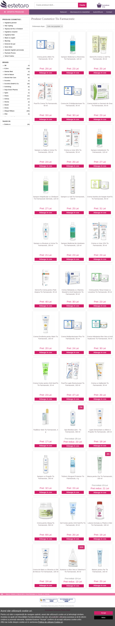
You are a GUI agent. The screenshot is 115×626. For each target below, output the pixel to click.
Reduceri (63, 12)
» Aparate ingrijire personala (12, 50)
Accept (103, 613)
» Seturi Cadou (7, 56)
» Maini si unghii (8, 38)
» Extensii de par (8, 44)
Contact (109, 12)
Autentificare (98, 12)
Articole (13, 594)
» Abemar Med (7, 71)
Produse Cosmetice (11, 19)
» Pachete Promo (8, 53)
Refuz (103, 617)
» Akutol (5, 105)
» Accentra (5, 80)
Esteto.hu (40, 594)
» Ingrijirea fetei (8, 35)
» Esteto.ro (5, 124)
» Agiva (4, 93)
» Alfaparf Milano (7, 111)
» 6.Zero (5, 68)
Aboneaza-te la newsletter (80, 12)
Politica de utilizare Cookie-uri (50, 622)
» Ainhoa (5, 99)
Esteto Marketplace (31, 594)
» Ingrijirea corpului (9, 32)
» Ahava (4, 96)
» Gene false (6, 47)
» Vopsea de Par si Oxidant (12, 29)
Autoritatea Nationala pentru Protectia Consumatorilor (57, 606)
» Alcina (4, 108)
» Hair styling (7, 26)
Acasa (7, 594)
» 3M (3, 65)
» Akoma (5, 102)
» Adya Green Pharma (9, 90)
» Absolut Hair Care (8, 77)
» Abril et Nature (7, 74)
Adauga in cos (45, 73)
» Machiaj (5, 41)
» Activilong (6, 87)
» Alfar (4, 114)
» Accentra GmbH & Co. (10, 83)
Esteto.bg (47, 594)
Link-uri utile (20, 594)
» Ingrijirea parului (9, 23)
